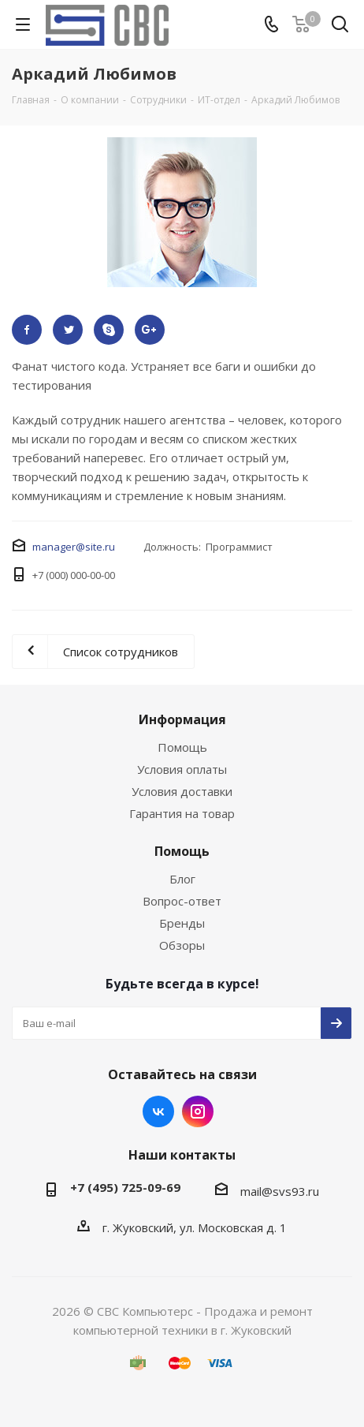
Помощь (182, 747)
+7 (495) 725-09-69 (125, 1187)
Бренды (182, 923)
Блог (182, 879)
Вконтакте (158, 1111)
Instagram (198, 1111)
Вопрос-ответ (182, 901)
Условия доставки (182, 791)
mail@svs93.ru (279, 1191)
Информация (182, 719)
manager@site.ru (73, 547)
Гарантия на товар (182, 813)
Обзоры (182, 945)
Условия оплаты (182, 769)
